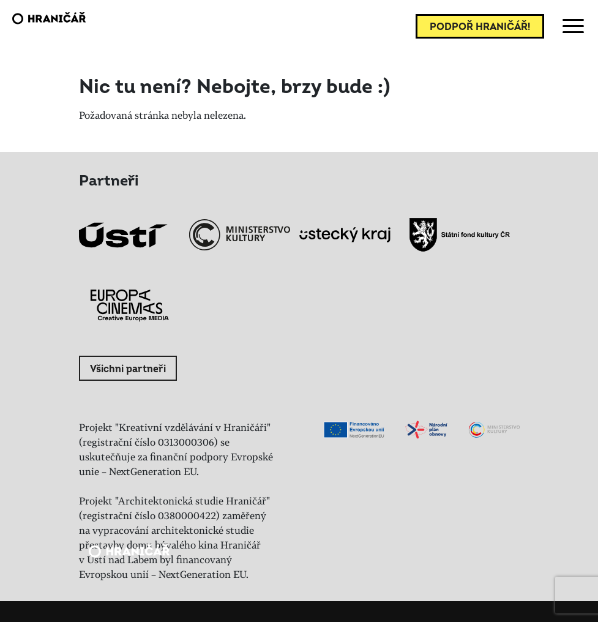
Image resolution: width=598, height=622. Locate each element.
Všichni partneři (128, 369)
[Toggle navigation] (571, 26)
